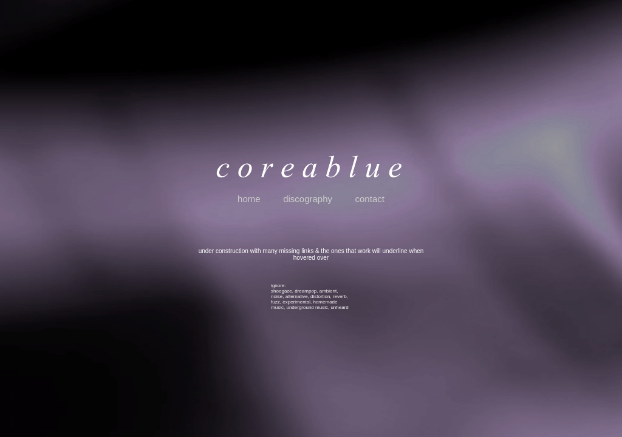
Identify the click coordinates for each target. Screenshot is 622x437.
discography (307, 199)
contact (369, 199)
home (249, 199)
